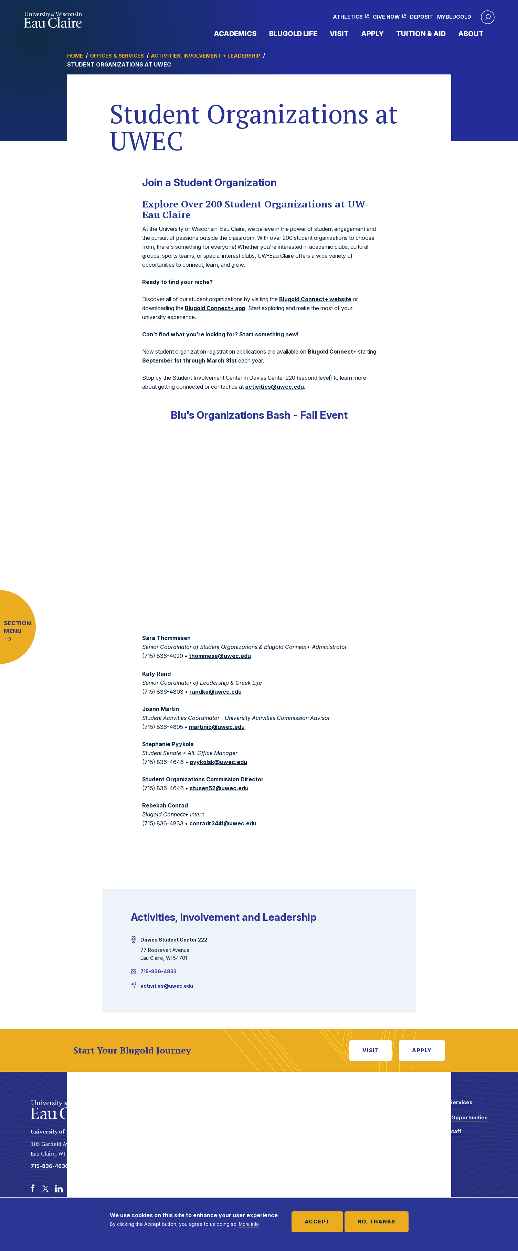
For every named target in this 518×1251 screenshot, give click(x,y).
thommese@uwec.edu (220, 655)
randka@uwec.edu (215, 691)
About (471, 34)
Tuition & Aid (421, 34)
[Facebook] (32, 1188)
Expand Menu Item (260, 33)
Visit (339, 34)
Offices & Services (117, 55)
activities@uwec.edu (274, 386)
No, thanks (376, 1221)
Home (75, 55)
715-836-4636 (49, 1166)
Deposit (421, 16)
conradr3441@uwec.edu (222, 823)
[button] (488, 17)
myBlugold (454, 16)
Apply (372, 34)
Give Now (386, 16)
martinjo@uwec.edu (217, 726)
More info (249, 1224)
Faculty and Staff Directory (439, 1134)
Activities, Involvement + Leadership (205, 55)
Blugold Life (293, 34)
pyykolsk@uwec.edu (218, 762)
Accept (317, 1221)
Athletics (348, 16)
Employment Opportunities (452, 1117)
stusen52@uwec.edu (219, 788)
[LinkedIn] (58, 1188)
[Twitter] (45, 1188)
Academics (235, 34)
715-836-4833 (158, 971)
